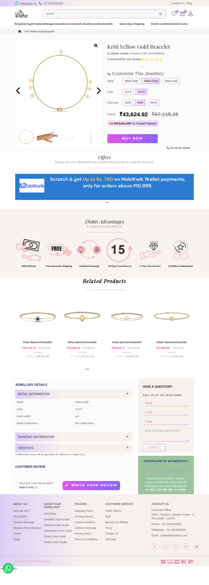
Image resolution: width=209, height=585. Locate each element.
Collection (134, 29)
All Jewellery (113, 29)
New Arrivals (91, 29)
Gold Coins (45, 33)
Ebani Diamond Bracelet (172, 353)
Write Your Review (130, 66)
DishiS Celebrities (20, 33)
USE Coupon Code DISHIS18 (137, 3)
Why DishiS (20, 531)
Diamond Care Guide (56, 539)
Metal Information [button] (34, 408)
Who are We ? (21, 525)
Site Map (110, 554)
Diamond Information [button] (36, 451)
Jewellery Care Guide (57, 534)
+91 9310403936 (172, 538)
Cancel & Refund (85, 537)
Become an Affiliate (116, 537)
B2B (107, 531)
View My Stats (8, 583)
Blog (189, 3)
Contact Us (178, 3)
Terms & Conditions (86, 554)
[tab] (73, 409)
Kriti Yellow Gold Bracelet (39, 38)
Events (17, 548)
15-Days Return (84, 531)
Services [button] (25, 462)
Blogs (16, 554)
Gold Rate (50, 528)
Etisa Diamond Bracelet (82, 353)
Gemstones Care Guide (58, 545)
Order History (113, 525)
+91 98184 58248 (179, 154)
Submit (154, 462)
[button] (102, 222)
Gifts (151, 29)
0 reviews (113, 66)
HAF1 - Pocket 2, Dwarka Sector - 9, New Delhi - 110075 (172, 531)
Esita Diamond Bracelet (126, 353)
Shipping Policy (84, 525)
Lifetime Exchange (86, 542)
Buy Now (132, 145)
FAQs (108, 542)
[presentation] (18, 98)
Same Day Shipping (172, 29)
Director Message (23, 537)
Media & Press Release (27, 542)
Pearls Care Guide (55, 551)
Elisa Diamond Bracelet (37, 353)
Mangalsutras (67, 29)
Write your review (94, 500)
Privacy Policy (83, 548)
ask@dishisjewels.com (173, 550)
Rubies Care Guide (55, 556)
